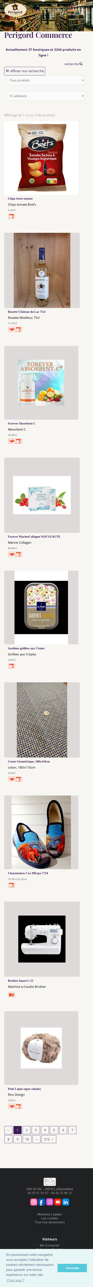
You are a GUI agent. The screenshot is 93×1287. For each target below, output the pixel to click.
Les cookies (49, 1218)
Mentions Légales (50, 1214)
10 (27, 1139)
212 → (49, 1139)
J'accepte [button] (72, 1268)
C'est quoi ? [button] (15, 1280)
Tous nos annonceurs (50, 1222)
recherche (73, 64)
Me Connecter (49, 1245)
